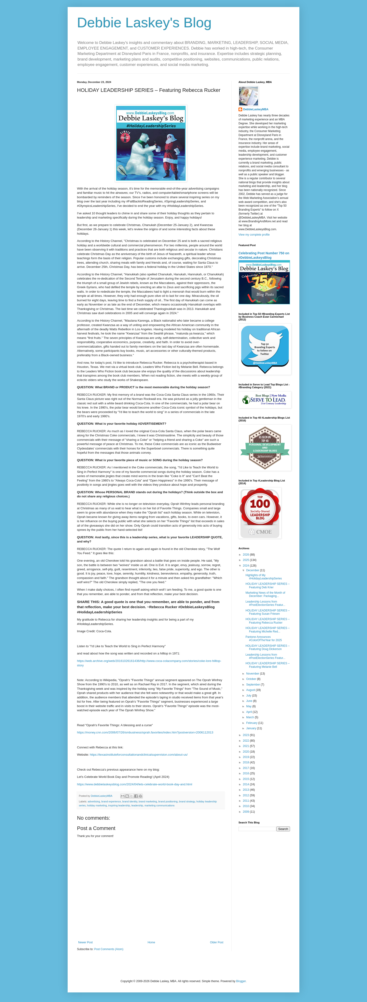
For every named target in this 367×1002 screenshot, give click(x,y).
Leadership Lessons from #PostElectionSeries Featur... (265, 603)
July (249, 695)
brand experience (111, 801)
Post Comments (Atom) (108, 949)
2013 (246, 789)
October (251, 679)
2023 (246, 735)
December (253, 570)
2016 (246, 773)
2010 (246, 806)
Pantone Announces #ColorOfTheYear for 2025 (264, 638)
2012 (246, 795)
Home (151, 942)
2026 (246, 554)
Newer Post (85, 942)
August (251, 690)
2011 (246, 800)
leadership (137, 805)
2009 (246, 811)
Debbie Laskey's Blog (144, 22)
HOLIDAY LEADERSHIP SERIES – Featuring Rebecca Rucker (268, 621)
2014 (246, 784)
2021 (246, 746)
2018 (246, 762)
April (249, 712)
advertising (94, 801)
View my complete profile (254, 234)
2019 (246, 757)
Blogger (241, 981)
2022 (246, 740)
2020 (246, 751)
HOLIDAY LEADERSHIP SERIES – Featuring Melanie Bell (268, 665)
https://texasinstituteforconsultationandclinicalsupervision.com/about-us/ (139, 754)
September (253, 684)
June (249, 701)
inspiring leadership (119, 805)
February (252, 723)
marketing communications (159, 805)
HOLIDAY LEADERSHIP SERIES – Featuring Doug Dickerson (268, 647)
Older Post (216, 942)
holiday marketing (97, 805)
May (249, 706)
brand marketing (148, 801)
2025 (246, 560)
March (250, 717)
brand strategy (187, 801)
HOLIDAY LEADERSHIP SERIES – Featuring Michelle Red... (268, 629)
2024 (246, 565)
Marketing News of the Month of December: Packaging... (265, 594)
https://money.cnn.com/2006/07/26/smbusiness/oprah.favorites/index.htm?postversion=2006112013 (145, 732)
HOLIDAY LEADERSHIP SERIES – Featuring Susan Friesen (268, 612)
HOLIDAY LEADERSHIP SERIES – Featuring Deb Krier (268, 585)
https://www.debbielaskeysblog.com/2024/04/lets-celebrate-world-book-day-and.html (134, 784)
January (251, 728)
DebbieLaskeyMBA (255, 109)
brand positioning (168, 801)
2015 (246, 779)
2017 (246, 768)
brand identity (129, 801)
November (253, 673)
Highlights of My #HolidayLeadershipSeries (264, 577)
